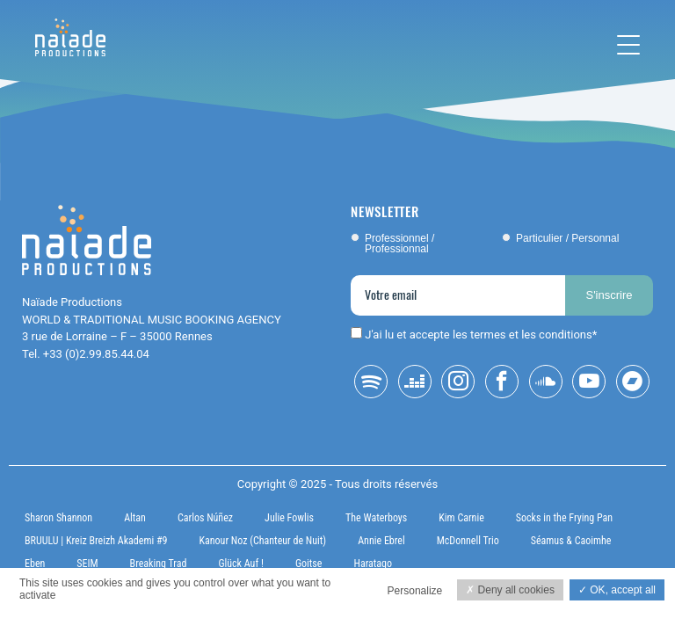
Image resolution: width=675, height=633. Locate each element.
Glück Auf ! (241, 563)
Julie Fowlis (289, 518)
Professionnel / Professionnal (399, 243)
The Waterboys (376, 518)
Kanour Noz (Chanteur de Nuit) (262, 541)
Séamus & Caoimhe (571, 541)
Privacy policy (45, 614)
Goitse (309, 563)
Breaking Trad (158, 563)
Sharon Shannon (58, 518)
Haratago (372, 563)
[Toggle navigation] (628, 44)
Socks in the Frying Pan (564, 518)
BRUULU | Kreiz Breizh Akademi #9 (96, 541)
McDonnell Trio (468, 541)
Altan (135, 518)
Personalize (415, 591)
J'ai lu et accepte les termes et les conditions (478, 334)
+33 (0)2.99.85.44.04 (96, 353)
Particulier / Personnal (567, 238)
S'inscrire (608, 295)
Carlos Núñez (205, 518)
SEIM (87, 563)
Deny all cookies (510, 590)
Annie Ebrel (381, 541)
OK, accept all (617, 590)
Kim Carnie (461, 518)
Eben (35, 563)
